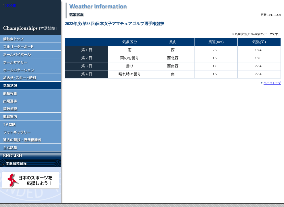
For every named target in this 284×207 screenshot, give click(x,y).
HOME (10, 5)
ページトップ (272, 83)
